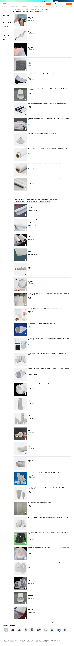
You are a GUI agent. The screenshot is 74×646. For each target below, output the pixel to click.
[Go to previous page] (38, 622)
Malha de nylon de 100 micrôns (41, 639)
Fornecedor (32, 20)
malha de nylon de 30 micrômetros (56, 194)
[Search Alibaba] (29, 3)
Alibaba (14, 9)
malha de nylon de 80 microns (9, 637)
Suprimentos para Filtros (39, 9)
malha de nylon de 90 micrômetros (44, 194)
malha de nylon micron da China (26, 639)
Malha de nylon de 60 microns (9, 639)
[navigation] (8, 316)
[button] (44, 3)
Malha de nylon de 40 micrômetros (26, 640)
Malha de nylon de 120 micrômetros (42, 637)
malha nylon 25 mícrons (55, 640)
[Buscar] (48, 4)
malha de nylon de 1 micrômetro (26, 641)
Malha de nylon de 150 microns (19, 199)
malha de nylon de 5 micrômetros (31, 199)
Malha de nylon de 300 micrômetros (32, 201)
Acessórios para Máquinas (29, 9)
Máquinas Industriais (20, 9)
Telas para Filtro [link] (47, 9)
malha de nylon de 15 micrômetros (20, 194)
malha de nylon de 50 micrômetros (10, 640)
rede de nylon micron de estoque (54, 199)
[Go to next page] (68, 622)
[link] (72, 636)
